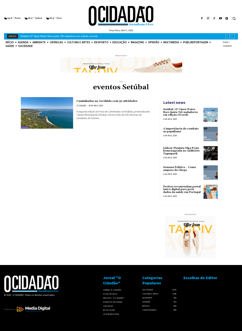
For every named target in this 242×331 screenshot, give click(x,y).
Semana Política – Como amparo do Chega (179, 169)
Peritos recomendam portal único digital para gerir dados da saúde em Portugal (182, 189)
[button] (234, 18)
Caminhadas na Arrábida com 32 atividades (106, 103)
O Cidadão (81, 109)
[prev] (227, 36)
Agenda (25, 127)
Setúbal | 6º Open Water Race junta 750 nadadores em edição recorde (180, 112)
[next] (233, 36)
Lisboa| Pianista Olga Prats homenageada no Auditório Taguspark (181, 150)
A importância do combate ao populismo (43, 36)
